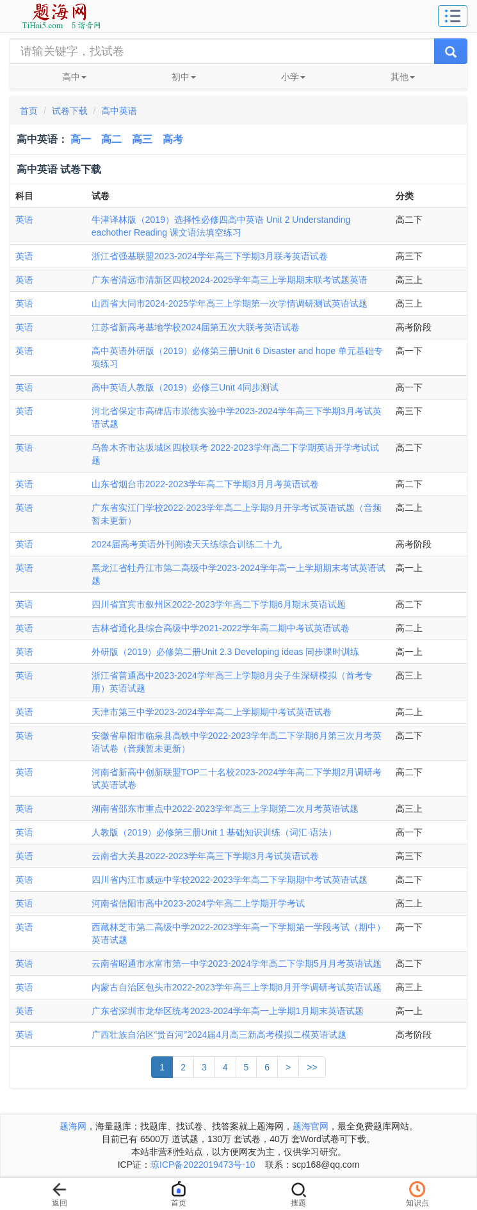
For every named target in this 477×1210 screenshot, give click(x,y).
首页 (29, 111)
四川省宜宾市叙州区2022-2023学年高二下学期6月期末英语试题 (219, 604)
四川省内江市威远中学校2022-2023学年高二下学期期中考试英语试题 (230, 880)
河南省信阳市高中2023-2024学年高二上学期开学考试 (198, 903)
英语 (24, 219)
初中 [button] (184, 77)
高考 (173, 139)
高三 (142, 139)
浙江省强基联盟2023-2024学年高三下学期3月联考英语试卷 (210, 256)
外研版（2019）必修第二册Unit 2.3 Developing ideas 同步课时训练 (226, 652)
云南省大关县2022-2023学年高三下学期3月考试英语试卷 (205, 856)
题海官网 (310, 1126)
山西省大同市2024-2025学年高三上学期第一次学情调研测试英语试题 (230, 303)
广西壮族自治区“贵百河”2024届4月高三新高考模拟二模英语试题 (219, 1034)
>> (312, 1067)
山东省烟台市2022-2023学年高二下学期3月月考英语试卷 (205, 484)
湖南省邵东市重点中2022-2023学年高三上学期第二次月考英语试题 (225, 808)
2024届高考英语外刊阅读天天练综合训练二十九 (187, 544)
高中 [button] (74, 77)
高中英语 (119, 111)
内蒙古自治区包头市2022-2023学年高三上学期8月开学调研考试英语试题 (237, 987)
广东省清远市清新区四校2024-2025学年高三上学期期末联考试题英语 (230, 280)
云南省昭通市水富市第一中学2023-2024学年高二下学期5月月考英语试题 (237, 963)
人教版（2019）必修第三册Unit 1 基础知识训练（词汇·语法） (214, 832)
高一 (80, 139)
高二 (111, 139)
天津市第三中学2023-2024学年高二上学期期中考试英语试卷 (212, 712)
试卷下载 (70, 111)
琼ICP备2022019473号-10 (202, 1164)
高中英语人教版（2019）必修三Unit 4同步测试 (185, 387)
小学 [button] (293, 77)
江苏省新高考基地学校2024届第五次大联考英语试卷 (196, 327)
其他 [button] (403, 77)
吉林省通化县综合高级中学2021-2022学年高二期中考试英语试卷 (221, 628)
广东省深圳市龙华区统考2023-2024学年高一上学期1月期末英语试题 (228, 1011)
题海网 (73, 1126)
